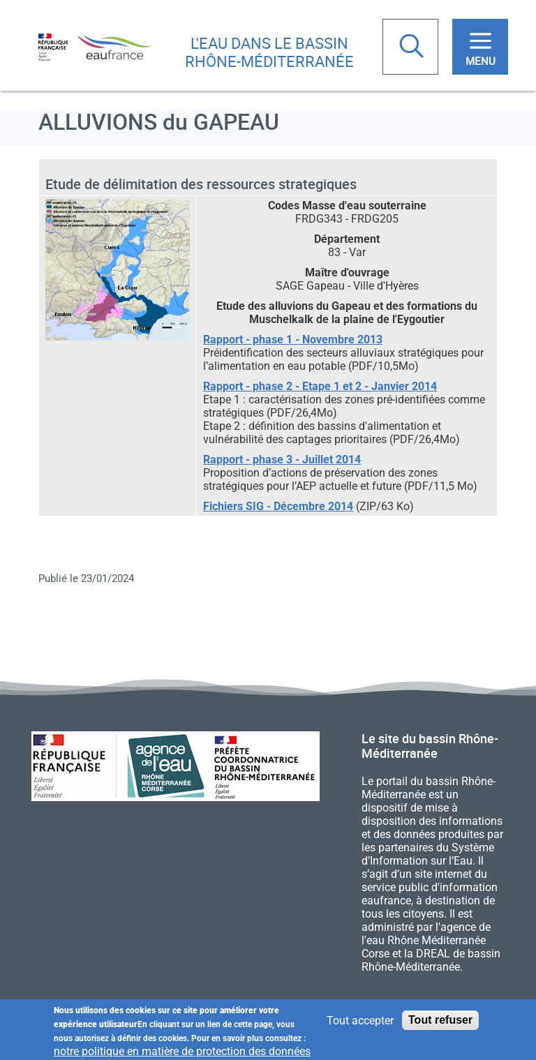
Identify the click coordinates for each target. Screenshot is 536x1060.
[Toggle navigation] (480, 47)
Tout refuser (440, 1023)
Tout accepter (360, 1024)
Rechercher (413, 47)
